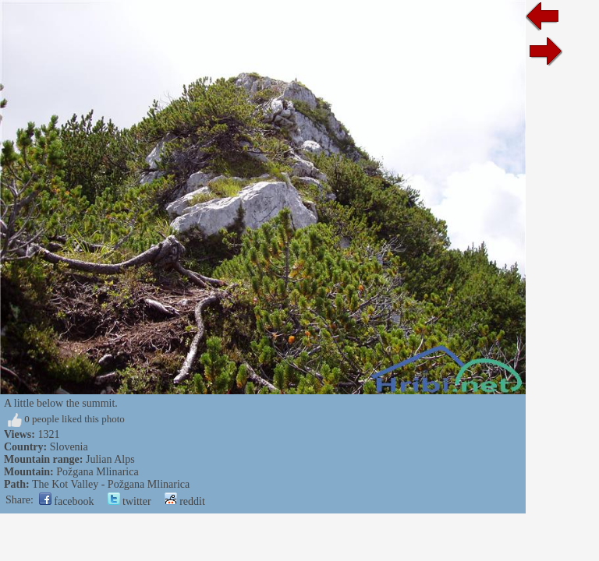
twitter (129, 501)
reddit (185, 501)
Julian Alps (110, 459)
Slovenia (69, 447)
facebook (66, 501)
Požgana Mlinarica (97, 472)
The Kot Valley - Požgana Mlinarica (111, 484)
